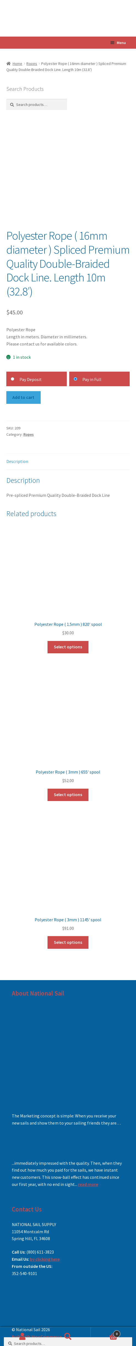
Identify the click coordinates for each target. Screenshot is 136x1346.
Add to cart (23, 397)
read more (88, 1184)
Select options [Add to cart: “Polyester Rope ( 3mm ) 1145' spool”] (68, 942)
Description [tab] (17, 461)
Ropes (31, 63)
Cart (105, 1332)
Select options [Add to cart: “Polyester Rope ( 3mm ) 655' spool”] (68, 794)
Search (68, 1336)
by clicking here (45, 1259)
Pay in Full (91, 379)
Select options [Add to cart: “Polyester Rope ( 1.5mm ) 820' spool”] (68, 646)
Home (17, 63)
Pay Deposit (31, 379)
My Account (22, 1336)
